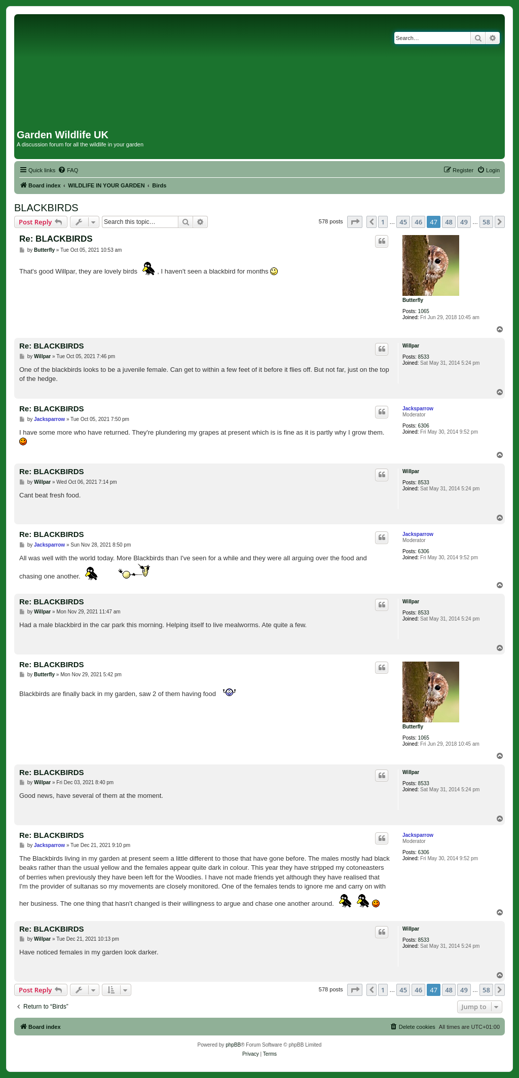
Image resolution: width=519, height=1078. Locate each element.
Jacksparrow (417, 408)
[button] (354, 222)
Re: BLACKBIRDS (56, 239)
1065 (423, 311)
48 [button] (449, 221)
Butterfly (412, 300)
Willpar (410, 346)
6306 (423, 426)
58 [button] (486, 221)
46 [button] (418, 221)
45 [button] (403, 221)
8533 (423, 357)
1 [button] (383, 221)
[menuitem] (68, 170)
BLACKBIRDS (46, 207)
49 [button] (464, 221)
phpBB (233, 1045)
